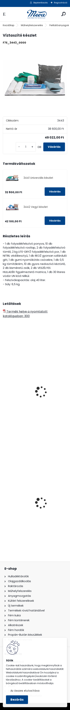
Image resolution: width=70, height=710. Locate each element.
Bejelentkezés (40, 2)
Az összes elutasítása (25, 691)
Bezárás (17, 699)
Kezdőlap (8, 25)
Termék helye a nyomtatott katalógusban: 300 (25, 313)
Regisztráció (60, 2)
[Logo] (35, 14)
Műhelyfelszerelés (32, 25)
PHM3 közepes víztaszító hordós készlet (34, 405)
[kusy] (25, 147)
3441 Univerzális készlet (38, 178)
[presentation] (4, 386)
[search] (63, 14)
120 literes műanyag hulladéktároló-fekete (32, 514)
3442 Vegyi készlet (36, 207)
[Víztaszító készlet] (35, 79)
